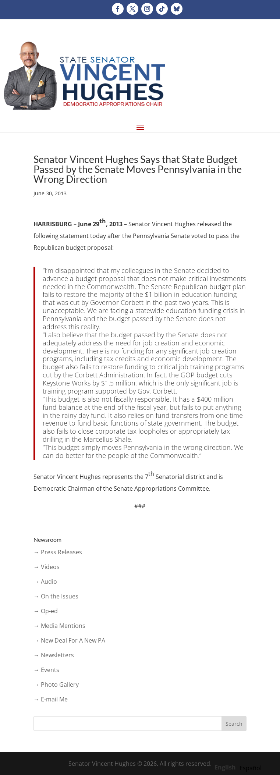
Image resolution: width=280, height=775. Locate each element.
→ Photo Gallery (56, 684)
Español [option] (251, 768)
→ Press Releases (57, 552)
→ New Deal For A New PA (69, 640)
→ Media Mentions (59, 626)
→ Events (46, 670)
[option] (250, 768)
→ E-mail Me (50, 699)
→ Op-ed (45, 611)
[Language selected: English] (240, 767)
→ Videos (46, 567)
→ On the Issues (55, 596)
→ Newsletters (53, 655)
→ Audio (45, 581)
